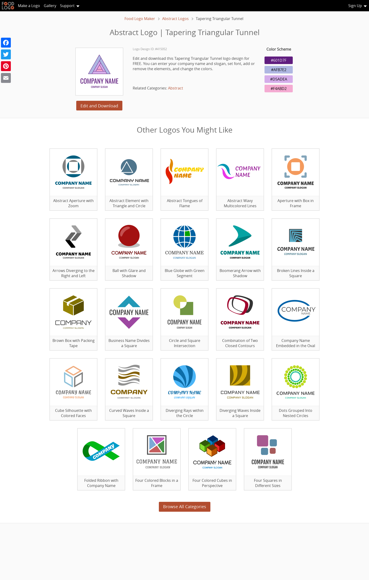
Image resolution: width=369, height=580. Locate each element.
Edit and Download (99, 106)
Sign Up (355, 5)
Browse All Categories (184, 506)
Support (67, 5)
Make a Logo (29, 5)
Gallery (50, 5)
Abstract (175, 88)
